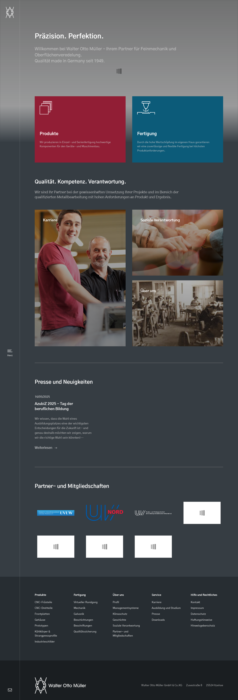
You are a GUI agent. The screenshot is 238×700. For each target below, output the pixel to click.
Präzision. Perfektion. (69, 36)
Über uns (148, 291)
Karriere (50, 220)
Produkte (40, 595)
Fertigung (80, 595)
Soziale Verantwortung (160, 220)
